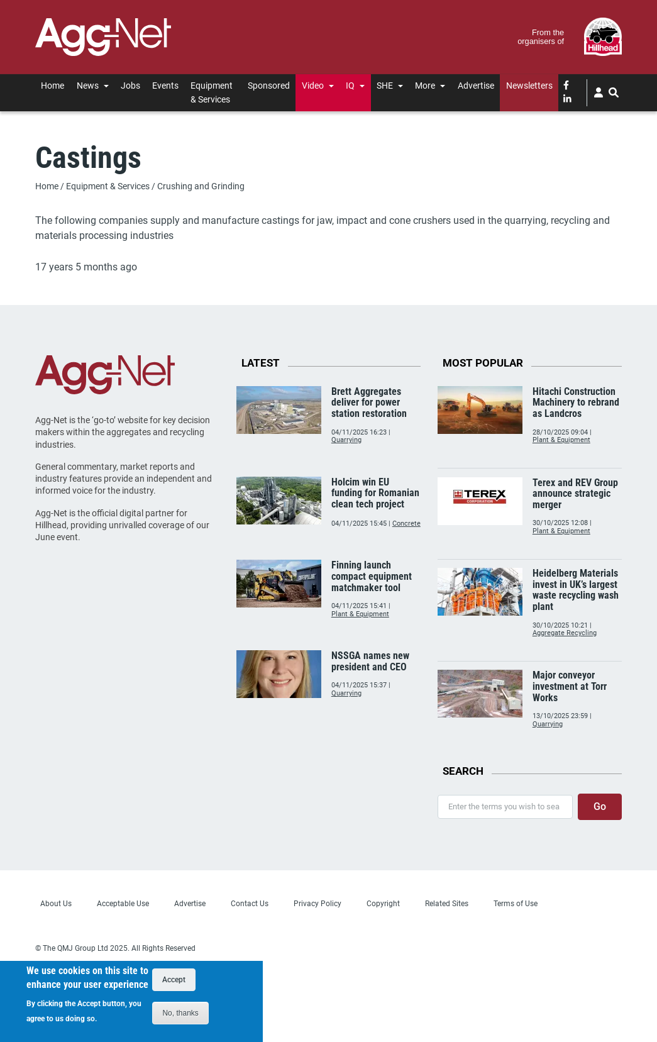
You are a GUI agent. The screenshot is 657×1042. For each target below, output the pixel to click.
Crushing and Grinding (201, 186)
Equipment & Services (211, 92)
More (425, 85)
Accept (173, 982)
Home (52, 85)
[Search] (614, 93)
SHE (385, 85)
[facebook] (566, 86)
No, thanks (180, 1015)
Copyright (383, 903)
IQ (350, 85)
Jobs (130, 85)
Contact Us (249, 903)
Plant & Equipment (360, 614)
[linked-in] (567, 100)
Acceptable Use (123, 903)
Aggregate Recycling (565, 633)
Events (165, 85)
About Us (56, 903)
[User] (598, 93)
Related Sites (446, 903)
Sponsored (269, 85)
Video (313, 85)
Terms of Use (516, 903)
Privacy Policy (317, 903)
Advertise (476, 85)
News (88, 85)
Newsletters (529, 85)
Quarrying (346, 440)
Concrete (406, 523)
